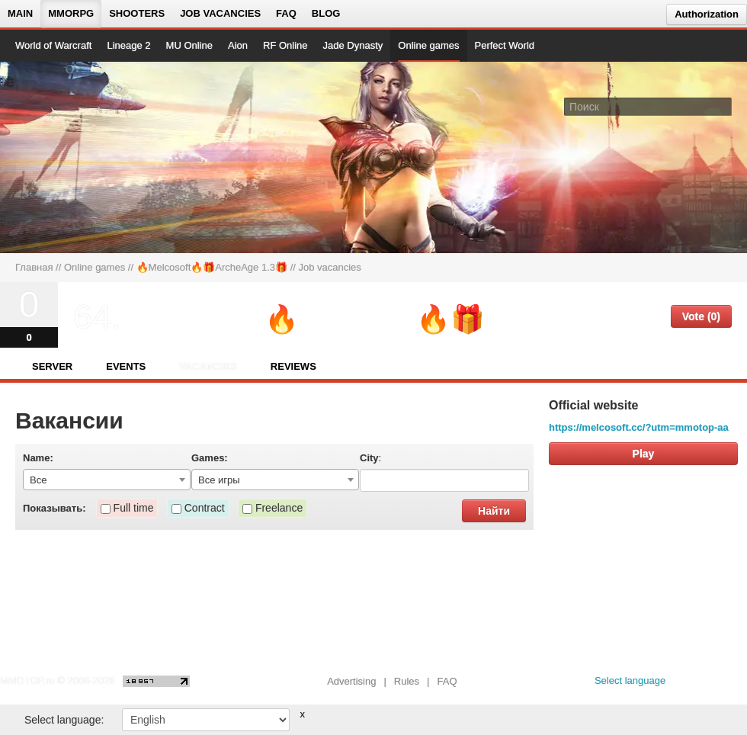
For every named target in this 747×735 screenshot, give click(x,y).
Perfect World (505, 45)
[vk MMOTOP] (688, 684)
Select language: (64, 720)
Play (644, 454)
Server (52, 366)
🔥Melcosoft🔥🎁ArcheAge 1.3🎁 (211, 267)
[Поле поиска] (722, 106)
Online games (428, 45)
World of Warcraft (53, 45)
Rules (406, 681)
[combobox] (107, 479)
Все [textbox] (38, 480)
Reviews (293, 366)
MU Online (189, 45)
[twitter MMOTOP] (736, 684)
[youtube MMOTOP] (712, 684)
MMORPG (71, 13)
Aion (238, 45)
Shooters (137, 13)
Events (126, 366)
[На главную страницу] (66, 157)
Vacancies (208, 366)
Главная (34, 267)
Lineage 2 (128, 45)
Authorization (707, 14)
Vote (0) (701, 316)
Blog (326, 13)
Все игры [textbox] (219, 480)
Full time (134, 508)
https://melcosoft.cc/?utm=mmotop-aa (639, 427)
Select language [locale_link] (630, 680)
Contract (204, 508)
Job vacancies (220, 13)
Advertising (351, 681)
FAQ (286, 13)
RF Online (285, 45)
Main (20, 13)
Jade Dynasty (353, 45)
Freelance (279, 508)
